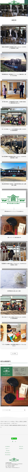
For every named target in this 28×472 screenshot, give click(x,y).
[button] (26, 2)
